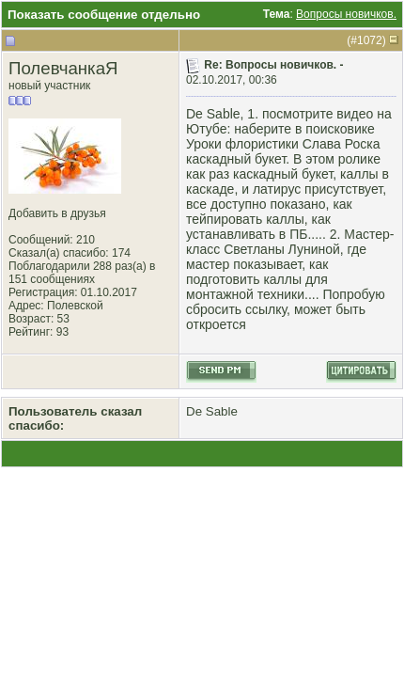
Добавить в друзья (57, 213)
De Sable (212, 411)
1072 (369, 40)
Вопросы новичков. (346, 14)
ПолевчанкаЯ (63, 68)
